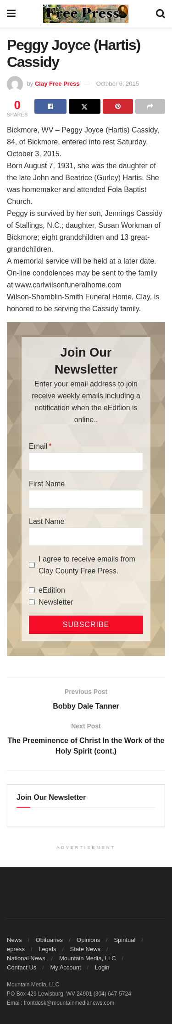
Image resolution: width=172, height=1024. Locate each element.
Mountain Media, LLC (87, 958)
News (14, 939)
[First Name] (86, 499)
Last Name (46, 521)
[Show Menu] (11, 14)
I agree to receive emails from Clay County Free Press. (87, 565)
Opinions (88, 939)
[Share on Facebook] (50, 106)
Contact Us (21, 967)
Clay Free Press (57, 83)
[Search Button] (160, 14)
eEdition (52, 590)
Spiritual (124, 939)
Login (102, 967)
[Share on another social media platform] (150, 106)
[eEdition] (32, 590)
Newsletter (56, 602)
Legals (47, 949)
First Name (47, 484)
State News (85, 949)
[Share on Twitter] (84, 106)
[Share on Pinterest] (118, 106)
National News (26, 958)
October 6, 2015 (117, 83)
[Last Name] (86, 537)
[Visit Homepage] (85, 14)
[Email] (86, 461)
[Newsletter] (32, 602)
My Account (65, 967)
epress (16, 949)
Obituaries (49, 939)
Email (38, 446)
